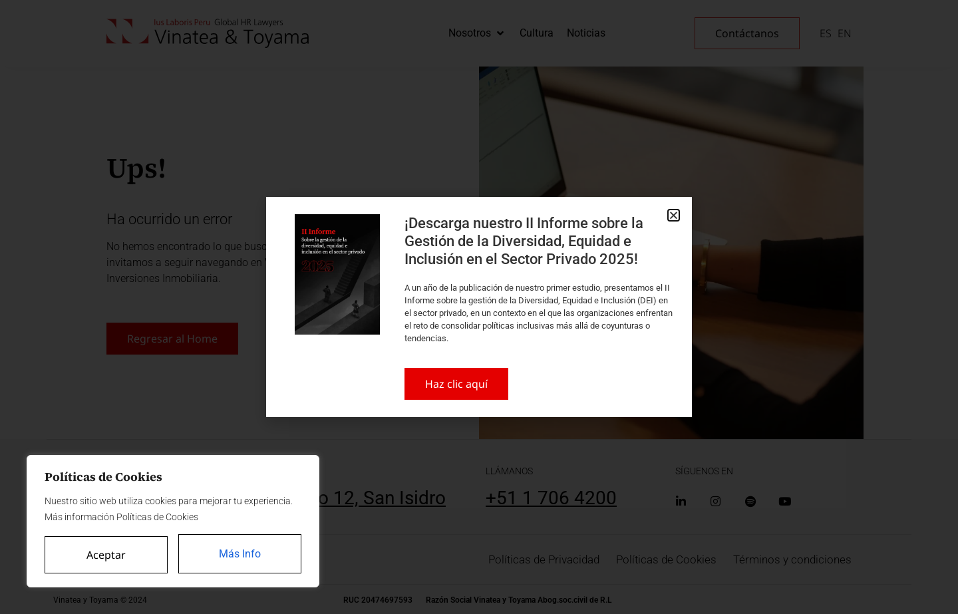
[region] (173, 522)
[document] (479, 307)
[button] (674, 215)
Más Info (240, 554)
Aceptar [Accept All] (106, 554)
